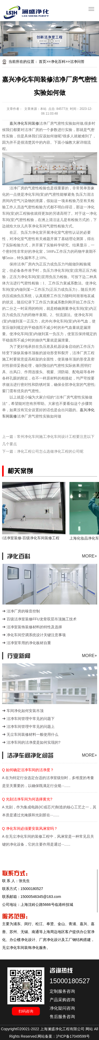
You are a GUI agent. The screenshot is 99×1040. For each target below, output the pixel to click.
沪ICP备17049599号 (73, 1036)
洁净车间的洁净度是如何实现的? (33, 742)
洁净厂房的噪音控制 (23, 611)
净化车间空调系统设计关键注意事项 (36, 635)
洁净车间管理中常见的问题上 (31, 726)
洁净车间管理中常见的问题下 (31, 718)
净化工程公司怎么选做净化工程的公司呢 (50, 451)
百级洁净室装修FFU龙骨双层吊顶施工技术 (42, 619)
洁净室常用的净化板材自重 (29, 643)
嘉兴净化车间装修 (24, 123)
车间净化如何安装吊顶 (25, 711)
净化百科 (58, 61)
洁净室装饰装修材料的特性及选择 (34, 627)
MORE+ (89, 556)
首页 (42, 61)
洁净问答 (77, 61)
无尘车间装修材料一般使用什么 (32, 734)
